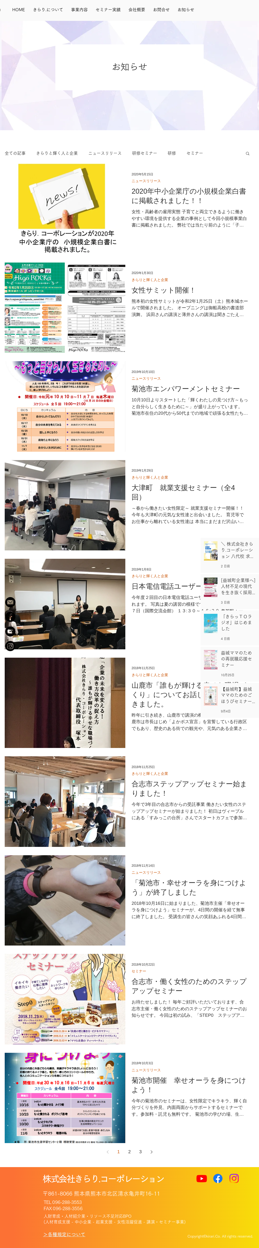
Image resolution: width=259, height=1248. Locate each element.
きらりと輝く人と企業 (57, 153)
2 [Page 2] (129, 1151)
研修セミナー (144, 153)
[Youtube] (202, 1178)
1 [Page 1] (118, 1151)
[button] (247, 154)
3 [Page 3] (140, 1151)
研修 (172, 153)
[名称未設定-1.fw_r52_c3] (10, 602)
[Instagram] (10, 646)
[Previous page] (107, 1152)
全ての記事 (15, 153)
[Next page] (151, 1152)
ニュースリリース (105, 153)
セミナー (194, 153)
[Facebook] (218, 1178)
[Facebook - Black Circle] (10, 617)
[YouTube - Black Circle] (10, 631)
